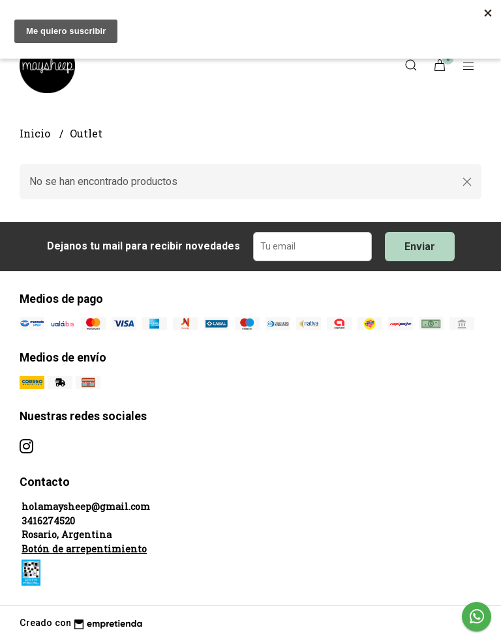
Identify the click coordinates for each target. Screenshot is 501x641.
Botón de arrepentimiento (84, 549)
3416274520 (48, 521)
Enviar (419, 246)
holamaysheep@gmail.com (86, 506)
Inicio (36, 133)
